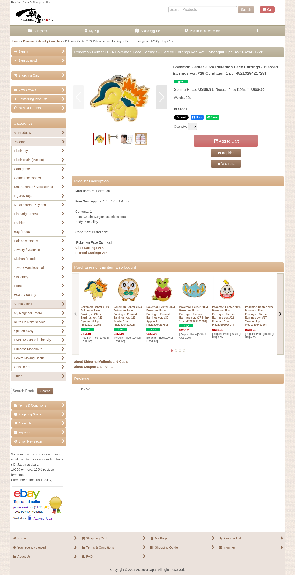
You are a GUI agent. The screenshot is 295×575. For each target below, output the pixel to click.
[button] (257, 31)
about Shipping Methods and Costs (101, 361)
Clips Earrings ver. (89, 248)
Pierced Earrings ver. (91, 253)
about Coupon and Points (93, 367)
